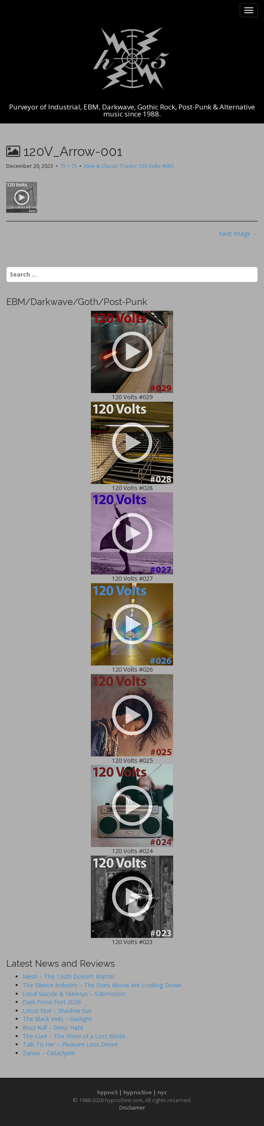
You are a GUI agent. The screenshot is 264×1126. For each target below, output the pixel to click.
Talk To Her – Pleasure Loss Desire (70, 1044)
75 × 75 (68, 166)
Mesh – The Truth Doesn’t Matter (69, 976)
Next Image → (238, 233)
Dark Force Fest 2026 (52, 1002)
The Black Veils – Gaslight (57, 1019)
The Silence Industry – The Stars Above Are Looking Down (102, 985)
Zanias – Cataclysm (49, 1053)
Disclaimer (132, 1107)
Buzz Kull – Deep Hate (53, 1027)
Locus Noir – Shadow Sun (57, 1010)
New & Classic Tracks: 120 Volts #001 (129, 166)
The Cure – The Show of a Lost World (74, 1036)
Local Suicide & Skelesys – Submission (74, 994)
